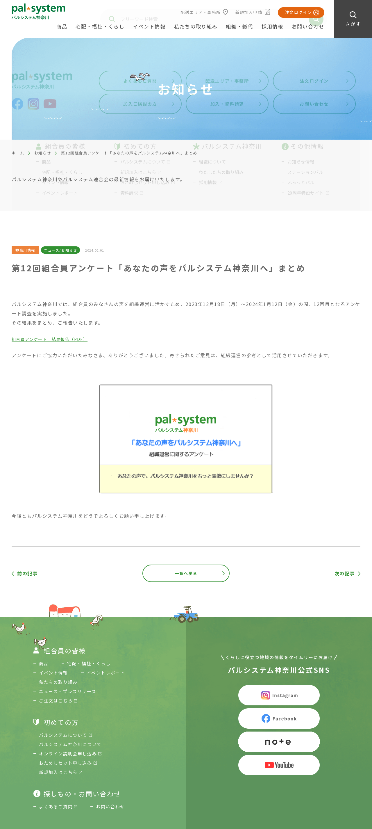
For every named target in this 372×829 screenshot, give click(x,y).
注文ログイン (298, 12)
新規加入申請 (248, 12)
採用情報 (272, 26)
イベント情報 (149, 26)
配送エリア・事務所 (200, 12)
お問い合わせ (308, 26)
